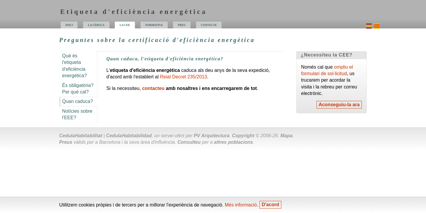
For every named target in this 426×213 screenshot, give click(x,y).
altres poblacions (233, 142)
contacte (209, 25)
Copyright (243, 135)
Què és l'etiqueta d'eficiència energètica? (74, 65)
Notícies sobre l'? (77, 114)
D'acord (270, 204)
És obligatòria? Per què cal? (77, 88)
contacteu (153, 88)
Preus (65, 142)
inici (69, 25)
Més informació (241, 204)
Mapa (286, 135)
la (125, 25)
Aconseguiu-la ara (339, 104)
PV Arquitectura (211, 135)
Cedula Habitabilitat (80, 135)
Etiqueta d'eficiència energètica (133, 11)
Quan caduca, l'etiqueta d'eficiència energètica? (164, 58)
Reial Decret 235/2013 (183, 76)
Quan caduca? (77, 101)
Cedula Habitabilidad (128, 135)
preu (182, 25)
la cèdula (96, 25)
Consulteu (189, 142)
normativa (154, 25)
